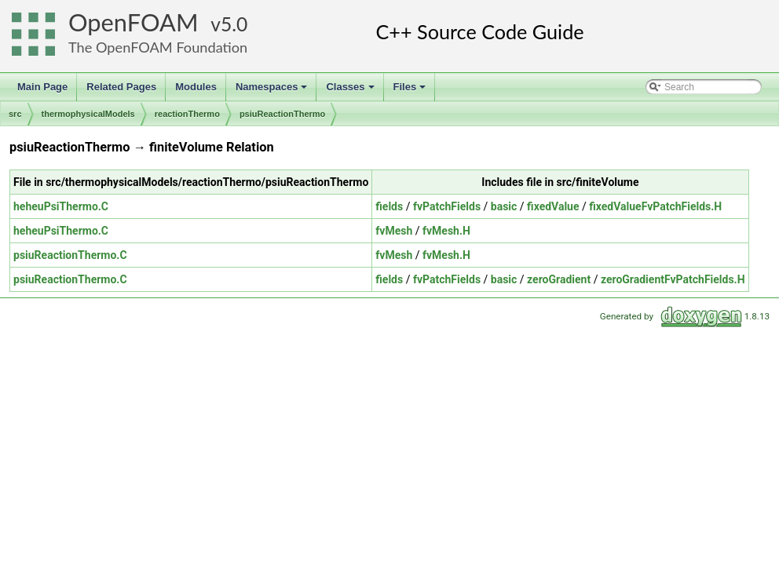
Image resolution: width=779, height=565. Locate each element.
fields (389, 206)
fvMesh (393, 230)
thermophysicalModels (88, 113)
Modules (196, 87)
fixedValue (553, 206)
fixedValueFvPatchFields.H (655, 206)
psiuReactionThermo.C (70, 255)
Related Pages (121, 87)
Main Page (42, 87)
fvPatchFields (447, 206)
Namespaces (273, 91)
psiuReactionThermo (282, 113)
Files (411, 91)
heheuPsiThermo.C (60, 206)
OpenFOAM (133, 22)
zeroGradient (559, 279)
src (15, 113)
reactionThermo (187, 113)
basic (504, 206)
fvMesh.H (446, 230)
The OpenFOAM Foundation (157, 47)
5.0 (234, 24)
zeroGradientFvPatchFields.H (673, 279)
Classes (351, 91)
